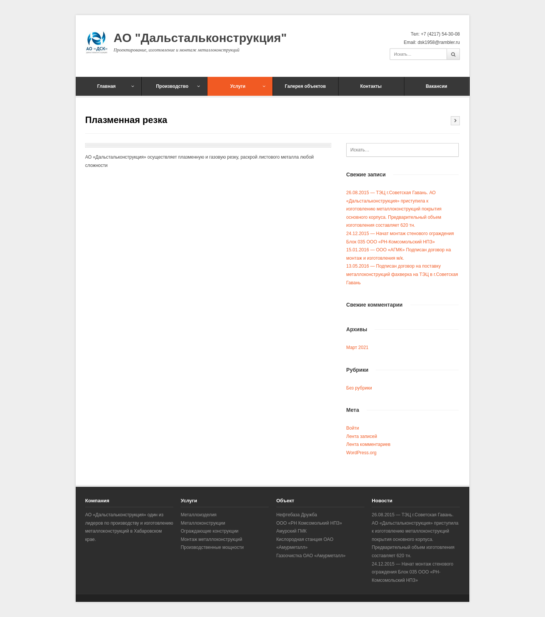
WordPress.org (361, 452)
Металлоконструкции (203, 523)
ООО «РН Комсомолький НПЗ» (309, 523)
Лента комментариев (368, 444)
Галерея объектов (305, 86)
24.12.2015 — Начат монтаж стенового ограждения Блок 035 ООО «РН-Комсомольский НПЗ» (412, 572)
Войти (352, 428)
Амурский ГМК (291, 531)
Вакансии (436, 86)
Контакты (371, 86)
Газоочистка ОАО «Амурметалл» (311, 555)
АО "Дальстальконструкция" (200, 38)
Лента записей (361, 436)
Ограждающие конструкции (209, 531)
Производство (178, 86)
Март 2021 (357, 347)
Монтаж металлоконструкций (211, 539)
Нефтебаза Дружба (296, 514)
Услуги (248, 86)
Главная (116, 86)
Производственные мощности (212, 547)
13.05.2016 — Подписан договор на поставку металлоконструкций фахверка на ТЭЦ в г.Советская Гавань (402, 274)
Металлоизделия (198, 514)
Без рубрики (359, 388)
